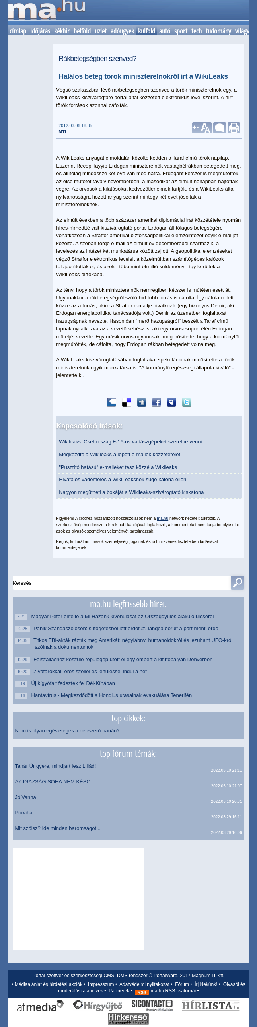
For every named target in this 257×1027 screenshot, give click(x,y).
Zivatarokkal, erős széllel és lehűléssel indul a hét (91, 671)
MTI (62, 131)
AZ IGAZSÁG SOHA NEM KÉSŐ (53, 782)
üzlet (101, 31)
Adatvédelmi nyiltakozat (144, 984)
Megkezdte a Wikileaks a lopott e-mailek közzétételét (119, 454)
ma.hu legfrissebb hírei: (128, 603)
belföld (82, 31)
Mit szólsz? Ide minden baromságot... (58, 828)
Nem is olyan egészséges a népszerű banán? (67, 731)
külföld (146, 31)
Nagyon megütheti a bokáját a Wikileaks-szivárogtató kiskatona (131, 492)
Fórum (182, 984)
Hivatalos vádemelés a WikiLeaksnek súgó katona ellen (122, 479)
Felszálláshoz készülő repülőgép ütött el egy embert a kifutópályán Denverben (124, 659)
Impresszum (101, 984)
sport (180, 31)
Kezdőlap (46, 12)
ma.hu (162, 518)
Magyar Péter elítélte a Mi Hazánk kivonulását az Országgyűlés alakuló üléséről (124, 616)
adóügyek (122, 31)
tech (196, 31)
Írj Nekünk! (206, 984)
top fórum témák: (128, 753)
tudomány (218, 31)
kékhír (62, 31)
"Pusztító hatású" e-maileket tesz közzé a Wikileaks (118, 467)
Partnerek (119, 991)
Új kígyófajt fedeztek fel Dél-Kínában (75, 683)
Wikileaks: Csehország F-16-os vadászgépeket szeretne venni (130, 442)
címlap (18, 31)
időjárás (40, 31)
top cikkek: (128, 718)
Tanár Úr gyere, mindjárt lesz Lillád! (55, 766)
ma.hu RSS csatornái (165, 991)
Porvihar (24, 813)
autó (164, 31)
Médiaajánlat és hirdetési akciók (48, 984)
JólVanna (25, 797)
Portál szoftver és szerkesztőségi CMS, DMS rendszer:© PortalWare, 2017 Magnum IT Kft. (128, 975)
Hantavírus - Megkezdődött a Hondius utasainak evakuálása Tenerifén (113, 695)
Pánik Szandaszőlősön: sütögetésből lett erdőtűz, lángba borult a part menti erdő (126, 628)
